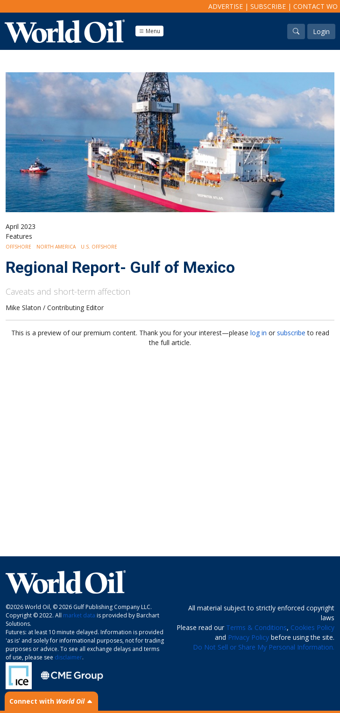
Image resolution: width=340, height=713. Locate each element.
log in (258, 332)
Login (321, 31)
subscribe (291, 332)
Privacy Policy (248, 637)
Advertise (225, 6)
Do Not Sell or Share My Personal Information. (263, 647)
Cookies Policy (312, 627)
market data (79, 615)
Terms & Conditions (256, 627)
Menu (149, 31)
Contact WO (315, 6)
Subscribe (268, 6)
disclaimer (68, 657)
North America (56, 246)
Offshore (18, 246)
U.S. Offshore (99, 246)
